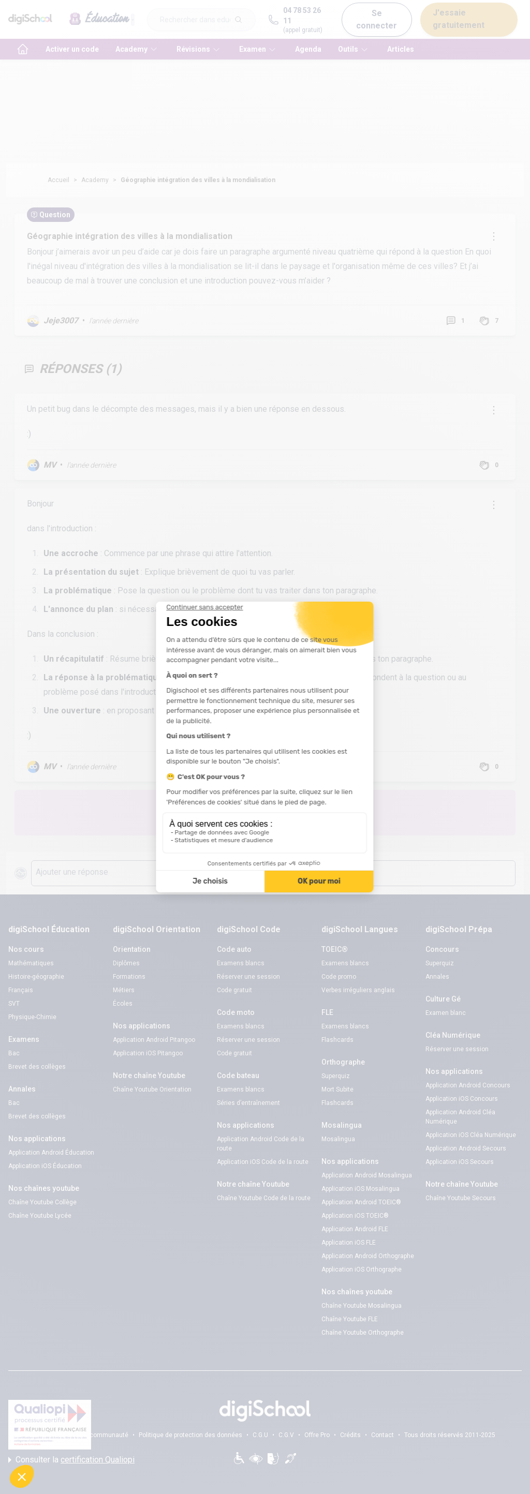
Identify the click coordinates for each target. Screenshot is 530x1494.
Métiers (124, 990)
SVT (14, 1003)
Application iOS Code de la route (262, 1162)
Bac (14, 1053)
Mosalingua (338, 1139)
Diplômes (126, 963)
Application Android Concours (467, 1085)
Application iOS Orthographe (361, 1269)
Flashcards (337, 1039)
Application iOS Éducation (45, 1166)
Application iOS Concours (461, 1098)
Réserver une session (248, 976)
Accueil (58, 180)
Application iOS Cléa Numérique (470, 1135)
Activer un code (72, 49)
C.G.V (286, 1435)
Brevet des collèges (37, 1066)
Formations (129, 976)
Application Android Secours (465, 1148)
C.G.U (260, 1435)
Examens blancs (240, 963)
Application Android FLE (354, 1229)
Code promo (338, 976)
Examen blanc (445, 1013)
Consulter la (71, 1460)
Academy (95, 180)
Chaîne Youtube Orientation (152, 1089)
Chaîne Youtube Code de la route (264, 1198)
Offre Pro (317, 1435)
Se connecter (376, 19)
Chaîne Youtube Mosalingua (361, 1305)
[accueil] (22, 49)
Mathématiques (31, 963)
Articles (400, 49)
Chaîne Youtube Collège (42, 1202)
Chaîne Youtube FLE (349, 1319)
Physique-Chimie (32, 1017)
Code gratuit (234, 990)
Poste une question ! (331, 812)
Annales (437, 976)
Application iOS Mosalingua (360, 1188)
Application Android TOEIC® (361, 1202)
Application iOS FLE (348, 1242)
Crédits (350, 1435)
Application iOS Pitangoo (148, 1053)
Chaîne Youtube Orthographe (362, 1332)
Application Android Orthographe (367, 1256)
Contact (382, 1435)
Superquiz (335, 1076)
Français (20, 990)
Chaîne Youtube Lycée (39, 1215)
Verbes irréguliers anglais (358, 990)
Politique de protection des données (190, 1435)
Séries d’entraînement (248, 1103)
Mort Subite (337, 1089)
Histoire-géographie (36, 976)
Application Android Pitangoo (154, 1039)
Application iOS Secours (459, 1162)
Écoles (122, 1003)
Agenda (308, 49)
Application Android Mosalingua (366, 1175)
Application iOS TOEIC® (355, 1215)
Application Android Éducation (51, 1152)
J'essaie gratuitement (458, 19)
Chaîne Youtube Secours (460, 1198)
